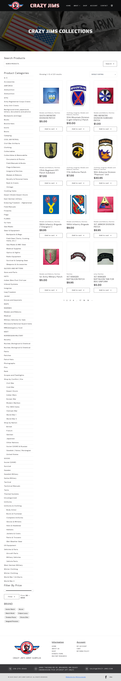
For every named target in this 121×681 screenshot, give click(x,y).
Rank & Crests (12, 183)
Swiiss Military (10, 478)
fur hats (7, 223)
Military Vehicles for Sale (14, 320)
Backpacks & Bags (14, 234)
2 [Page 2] (67, 300)
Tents (6, 490)
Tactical (7, 482)
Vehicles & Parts (11, 549)
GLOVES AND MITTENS (13, 268)
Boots (6, 132)
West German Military (13, 565)
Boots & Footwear (14, 514)
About (76, 5)
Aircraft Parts (12, 553)
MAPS (6, 304)
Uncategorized (10, 498)
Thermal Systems (11, 494)
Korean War (11, 399)
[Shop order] (103, 74)
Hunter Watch (10, 609)
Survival (7, 466)
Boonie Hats (9, 124)
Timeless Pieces (11, 617)
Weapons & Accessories (16, 264)
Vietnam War (11, 411)
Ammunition (9, 90)
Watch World (10, 613)
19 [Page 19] (88, 300)
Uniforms (8, 502)
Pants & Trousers (13, 537)
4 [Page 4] (73, 300)
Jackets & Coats (13, 534)
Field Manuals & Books (16, 163)
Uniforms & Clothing (13, 506)
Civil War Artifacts (12, 143)
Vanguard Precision (12, 621)
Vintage (9, 187)
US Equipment (10, 545)
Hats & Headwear (13, 526)
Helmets (9, 530)
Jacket (7, 296)
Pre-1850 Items (12, 407)
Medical (7, 316)
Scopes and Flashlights (14, 375)
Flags (6, 215)
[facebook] (106, 677)
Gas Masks (8, 227)
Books (6, 120)
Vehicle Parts (12, 561)
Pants (6, 351)
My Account (82, 646)
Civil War (10, 383)
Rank (6, 371)
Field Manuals (10, 207)
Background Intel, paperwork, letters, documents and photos (17, 111)
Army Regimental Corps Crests (17, 102)
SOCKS (7, 458)
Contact (104, 5)
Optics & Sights (13, 252)
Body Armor (11, 510)
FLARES (7, 219)
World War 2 (9, 581)
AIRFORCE (8, 86)
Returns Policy (83, 651)
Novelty (7, 340)
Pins (6, 367)
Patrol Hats (9, 359)
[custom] (111, 677)
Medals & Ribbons (14, 175)
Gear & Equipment (12, 230)
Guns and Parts (10, 272)
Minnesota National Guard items (18, 324)
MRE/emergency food (13, 328)
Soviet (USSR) (10, 462)
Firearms (7, 211)
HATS (6, 276)
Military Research (59, 656)
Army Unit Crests (11, 105)
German (9, 435)
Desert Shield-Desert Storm (16, 195)
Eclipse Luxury (23, 613)
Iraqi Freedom (10, 292)
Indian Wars (11, 395)
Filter (10, 597)
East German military (13, 199)
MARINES (8, 308)
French (9, 431)
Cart (79, 649)
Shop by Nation (10, 423)
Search (109, 64)
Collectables (9, 151)
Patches (7, 355)
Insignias (8, 288)
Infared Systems (11, 284)
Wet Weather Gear (14, 541)
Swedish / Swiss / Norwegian (18, 450)
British (9, 427)
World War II (11, 419)
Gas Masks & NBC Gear (16, 245)
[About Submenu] (79, 5)
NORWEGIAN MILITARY (13, 336)
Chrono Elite (24, 617)
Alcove (21, 609)
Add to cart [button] (50, 129)
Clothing (8, 147)
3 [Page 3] (70, 300)
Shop (85, 5)
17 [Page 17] (80, 300)
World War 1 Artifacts (13, 577)
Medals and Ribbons (12, 312)
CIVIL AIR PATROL (11, 139)
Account (94, 5)
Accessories (9, 82)
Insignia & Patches (14, 171)
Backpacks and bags (13, 116)
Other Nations (12, 442)
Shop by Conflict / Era (13, 379)
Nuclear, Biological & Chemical (17, 344)
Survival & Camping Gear (17, 260)
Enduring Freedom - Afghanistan (18, 203)
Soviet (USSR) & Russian (16, 446)
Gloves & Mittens (13, 522)
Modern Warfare (13, 403)
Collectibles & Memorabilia (15, 155)
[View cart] (112, 6)
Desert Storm (12, 391)
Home (68, 5)
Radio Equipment (13, 257)
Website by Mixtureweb (76, 677)
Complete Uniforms (14, 518)
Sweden (7, 470)
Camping (8, 136)
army (6, 98)
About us (55, 649)
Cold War (10, 387)
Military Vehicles (13, 557)
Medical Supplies (13, 249)
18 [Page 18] (84, 300)
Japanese (10, 439)
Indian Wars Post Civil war (15, 280)
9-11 (5, 78)
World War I (11, 415)
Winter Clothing (11, 569)
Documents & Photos (15, 159)
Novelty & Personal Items (17, 179)
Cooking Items (10, 191)
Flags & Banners (13, 167)
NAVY (6, 332)
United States (12, 454)
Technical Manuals (12, 486)
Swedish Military (11, 474)
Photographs (9, 363)
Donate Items (57, 654)
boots (6, 128)
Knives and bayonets (13, 300)
